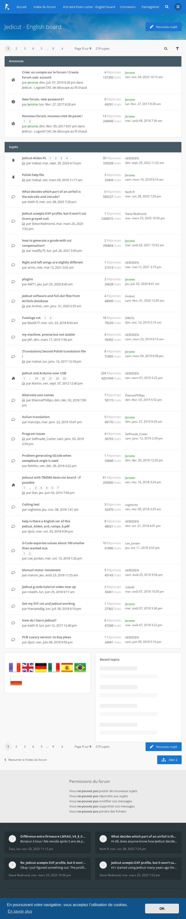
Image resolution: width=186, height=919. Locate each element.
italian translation (36, 417)
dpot (31, 531)
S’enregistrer (150, 7)
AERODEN (132, 158)
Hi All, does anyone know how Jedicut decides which (144, 841)
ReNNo (33, 466)
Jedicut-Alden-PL (34, 158)
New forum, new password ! (43, 99)
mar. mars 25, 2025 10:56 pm (51, 875)
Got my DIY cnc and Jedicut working (48, 603)
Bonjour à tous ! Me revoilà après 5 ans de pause (53, 841)
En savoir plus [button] (20, 911)
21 (50, 378)
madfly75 (38, 250)
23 (64, 378)
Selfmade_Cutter (44, 439)
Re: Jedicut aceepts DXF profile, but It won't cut (53, 862)
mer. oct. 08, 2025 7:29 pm (128, 849)
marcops (34, 422)
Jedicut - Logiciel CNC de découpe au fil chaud (54, 87)
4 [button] (33, 48)
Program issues (33, 433)
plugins (27, 279)
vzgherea (34, 509)
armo (31, 267)
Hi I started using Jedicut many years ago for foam (144, 867)
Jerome (33, 82)
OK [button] (162, 908)
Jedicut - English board (32, 27)
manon (33, 575)
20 (43, 378)
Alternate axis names (38, 395)
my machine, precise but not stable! (48, 334)
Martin (36, 383)
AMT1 (32, 284)
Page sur (83, 48)
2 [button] (16, 48)
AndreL (37, 306)
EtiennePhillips (42, 400)
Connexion (128, 7)
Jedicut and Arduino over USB (44, 373)
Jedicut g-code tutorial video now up (49, 587)
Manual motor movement (41, 570)
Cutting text (30, 504)
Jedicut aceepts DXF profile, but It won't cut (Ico (144, 862)
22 (57, 378)
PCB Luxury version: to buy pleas (46, 637)
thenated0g (36, 608)
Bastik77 (34, 323)
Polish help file (33, 175)
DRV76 (129, 318)
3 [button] (25, 48)
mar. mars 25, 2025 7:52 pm (141, 875)
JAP (30, 339)
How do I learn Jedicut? (39, 620)
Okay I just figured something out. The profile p (53, 867)
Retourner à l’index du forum (25, 760)
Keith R (33, 202)
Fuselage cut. (31, 317)
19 (36, 378)
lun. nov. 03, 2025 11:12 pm (34, 849)
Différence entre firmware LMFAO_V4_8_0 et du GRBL (53, 836)
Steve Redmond (43, 223)
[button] (62, 48)
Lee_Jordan (36, 558)
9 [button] (53, 48)
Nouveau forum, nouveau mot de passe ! (52, 116)
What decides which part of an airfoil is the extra (144, 836)
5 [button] (41, 48)
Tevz (12, 849)
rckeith (33, 592)
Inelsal (36, 163)
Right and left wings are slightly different (52, 262)
